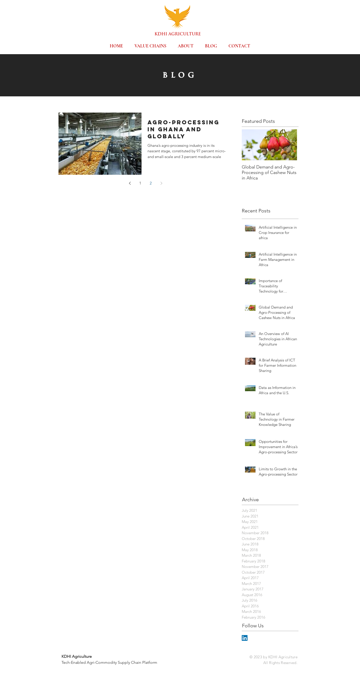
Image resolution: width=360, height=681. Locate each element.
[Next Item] (289, 145)
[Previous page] (129, 183)
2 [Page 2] (151, 183)
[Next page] (161, 183)
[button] (150, 43)
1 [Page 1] (140, 183)
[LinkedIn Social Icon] (245, 638)
